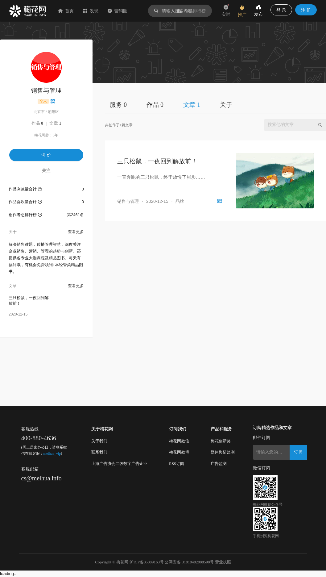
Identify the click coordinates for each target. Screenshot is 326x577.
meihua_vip (52, 453)
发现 (90, 10)
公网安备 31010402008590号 (189, 562)
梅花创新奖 (221, 441)
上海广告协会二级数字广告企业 (119, 463)
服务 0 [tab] (118, 104)
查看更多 (76, 231)
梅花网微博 (179, 452)
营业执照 (223, 562)
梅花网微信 (179, 441)
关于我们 (99, 441)
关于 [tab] (226, 104)
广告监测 (219, 463)
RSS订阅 (176, 463)
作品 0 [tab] (154, 104)
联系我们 (99, 452)
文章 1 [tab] (191, 104)
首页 (66, 10)
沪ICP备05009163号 (147, 562)
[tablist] (215, 104)
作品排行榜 (191, 10)
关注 (46, 170)
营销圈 (117, 10)
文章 (55, 123)
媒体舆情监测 (223, 452)
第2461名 (75, 214)
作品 (37, 123)
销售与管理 (128, 201)
